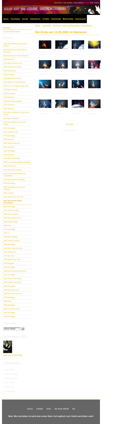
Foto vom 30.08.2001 (12, 355)
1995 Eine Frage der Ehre (13, 248)
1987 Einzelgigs (9, 275)
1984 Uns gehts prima (11, 309)
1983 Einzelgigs (9, 313)
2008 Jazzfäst (8, 139)
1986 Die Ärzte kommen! (12, 294)
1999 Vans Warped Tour (12, 218)
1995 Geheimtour (9, 252)
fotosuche (9, 323)
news (48, 409)
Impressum (80, 19)
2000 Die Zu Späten (10, 214)
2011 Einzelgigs (9, 128)
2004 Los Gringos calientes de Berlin (17, 162)
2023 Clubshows (9, 71)
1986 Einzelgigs (9, 286)
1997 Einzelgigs (9, 229)
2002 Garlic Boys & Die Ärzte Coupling (14, 188)
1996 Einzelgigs (9, 244)
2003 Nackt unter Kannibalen (14, 179)
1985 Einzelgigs (9, 297)
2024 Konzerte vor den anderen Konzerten (15, 51)
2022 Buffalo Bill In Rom (12, 78)
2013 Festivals (8, 105)
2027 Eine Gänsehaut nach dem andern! (15, 45)
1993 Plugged (8, 263)
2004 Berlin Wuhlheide (11, 158)
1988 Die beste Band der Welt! (14, 271)
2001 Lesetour (8, 193)
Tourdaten (15, 19)
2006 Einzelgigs (9, 151)
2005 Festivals (8, 155)
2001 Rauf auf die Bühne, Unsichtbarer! (12, 202)
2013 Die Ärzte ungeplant (12, 101)
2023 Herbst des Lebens (12, 67)
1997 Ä (6, 233)
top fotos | (58, 3)
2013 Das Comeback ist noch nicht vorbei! (16, 113)
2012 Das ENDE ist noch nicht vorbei (14, 123)
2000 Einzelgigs (9, 207)
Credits (45, 19)
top (73, 409)
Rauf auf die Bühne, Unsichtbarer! (77, 26)
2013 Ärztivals (8, 109)
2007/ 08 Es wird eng (11, 143)
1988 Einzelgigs (9, 267)
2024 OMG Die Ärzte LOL (13, 63)
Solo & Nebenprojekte (11, 31)
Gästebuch (35, 19)
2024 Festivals (8, 59)
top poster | (68, 3)
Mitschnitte (68, 19)
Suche (25, 19)
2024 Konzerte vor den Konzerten (15, 56)
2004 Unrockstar (9, 166)
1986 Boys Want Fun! (11, 290)
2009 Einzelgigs (9, 136)
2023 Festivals (8, 74)
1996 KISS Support (10, 237)
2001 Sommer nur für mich (13, 197)
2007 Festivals (8, 147)
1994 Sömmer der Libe (11, 259)
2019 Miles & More (10, 90)
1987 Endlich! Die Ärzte (12, 282)
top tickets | (79, 3)
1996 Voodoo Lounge (11, 241)
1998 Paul (7, 225)
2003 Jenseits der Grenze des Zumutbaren (14, 175)
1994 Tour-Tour (9, 256)
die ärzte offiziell (62, 409)
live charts (94, 3)
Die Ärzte (6, 28)
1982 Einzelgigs (9, 316)
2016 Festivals (8, 97)
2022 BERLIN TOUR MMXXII (14, 82)
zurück (30, 409)
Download (56, 19)
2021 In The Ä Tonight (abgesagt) (15, 86)
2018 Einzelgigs (9, 93)
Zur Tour (69, 124)
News (6, 19)
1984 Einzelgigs (9, 305)
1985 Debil (7, 301)
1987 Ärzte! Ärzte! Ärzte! (12, 278)
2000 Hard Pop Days (11, 210)
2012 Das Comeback (11, 118)
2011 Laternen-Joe (10, 132)
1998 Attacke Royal (10, 222)
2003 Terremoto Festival (12, 170)
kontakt (39, 409)
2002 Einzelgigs (9, 183)
